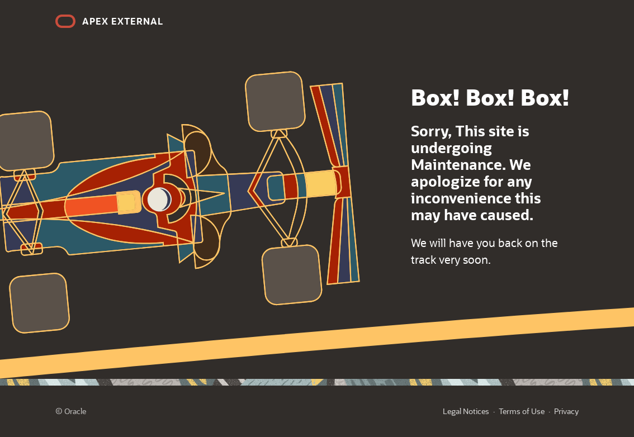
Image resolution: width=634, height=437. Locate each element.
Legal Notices (466, 411)
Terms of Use (522, 411)
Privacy (566, 411)
